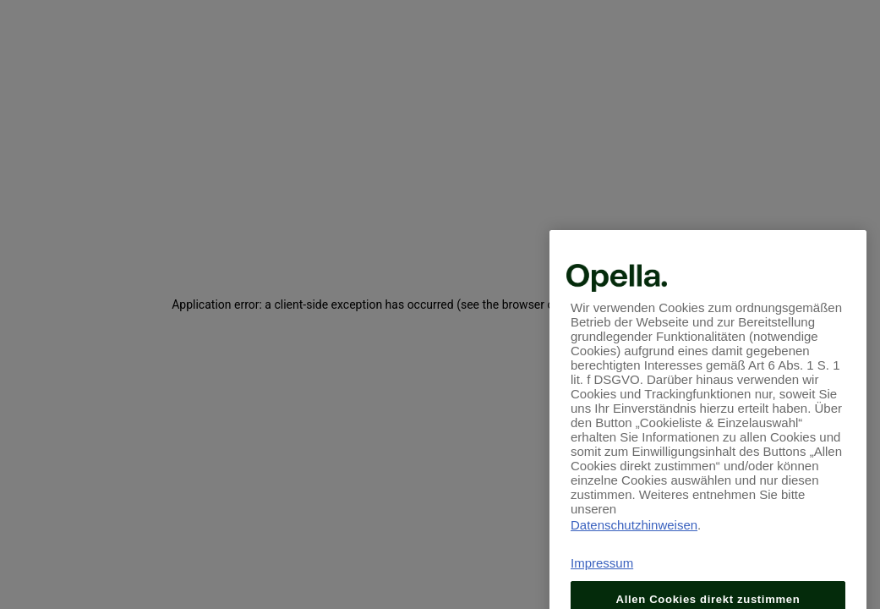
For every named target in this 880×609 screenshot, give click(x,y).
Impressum (602, 575)
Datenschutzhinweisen (634, 536)
